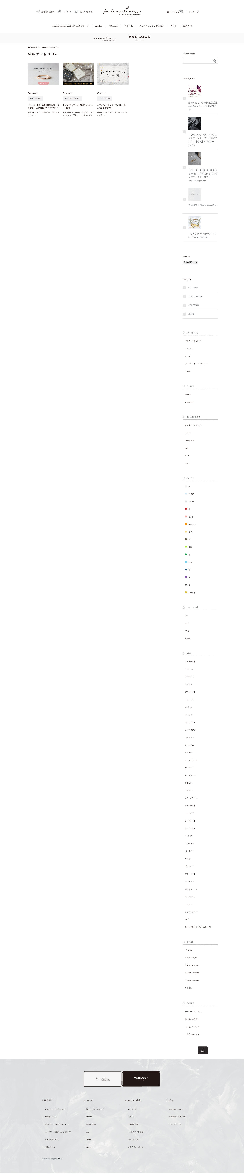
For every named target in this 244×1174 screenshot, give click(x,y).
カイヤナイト (190, 722)
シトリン (188, 783)
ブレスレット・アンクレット (196, 364)
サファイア (189, 768)
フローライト (190, 874)
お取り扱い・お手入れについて (57, 1125)
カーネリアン (190, 730)
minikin (98, 26)
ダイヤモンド (190, 828)
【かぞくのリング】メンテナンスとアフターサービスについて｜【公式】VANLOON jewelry (202, 132)
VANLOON (113, 26)
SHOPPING (193, 305)
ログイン (64, 11)
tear (186, 448)
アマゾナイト (190, 692)
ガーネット (189, 737)
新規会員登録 (45, 11)
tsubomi (188, 433)
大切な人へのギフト (193, 1027)
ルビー (187, 919)
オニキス (188, 715)
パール (187, 859)
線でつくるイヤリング (95, 1110)
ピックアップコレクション (151, 26)
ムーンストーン (191, 889)
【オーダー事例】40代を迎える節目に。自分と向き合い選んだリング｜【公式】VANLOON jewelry (202, 167)
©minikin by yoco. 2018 (52, 1159)
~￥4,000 (188, 950)
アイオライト (190, 662)
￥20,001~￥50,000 (192, 980)
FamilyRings (189, 440)
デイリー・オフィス (193, 1011)
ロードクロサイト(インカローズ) (198, 927)
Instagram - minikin (176, 1110)
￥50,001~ (188, 988)
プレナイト (189, 866)
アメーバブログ (175, 1125)
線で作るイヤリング (193, 425)
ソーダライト (190, 806)
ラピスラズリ (190, 897)
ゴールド (190, 592)
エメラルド (189, 699)
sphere (187, 456)
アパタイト (189, 677)
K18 (186, 616)
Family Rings (91, 1125)
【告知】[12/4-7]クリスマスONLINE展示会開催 (202, 227)
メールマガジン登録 (135, 1133)
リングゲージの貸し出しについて (58, 1133)
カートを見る (175, 11)
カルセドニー (190, 745)
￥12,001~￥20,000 (192, 973)
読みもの (187, 26)
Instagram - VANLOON (177, 1117)
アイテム (128, 26)
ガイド (174, 26)
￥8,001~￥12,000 (191, 965)
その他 (187, 371)
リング (187, 356)
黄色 (188, 532)
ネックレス (189, 348)
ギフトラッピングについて (55, 1110)
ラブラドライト (191, 912)
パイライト (189, 851)
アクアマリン (190, 669)
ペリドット (189, 881)
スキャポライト (191, 798)
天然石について (51, 1117)
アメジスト (189, 684)
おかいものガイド (52, 1140)
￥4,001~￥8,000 (191, 958)
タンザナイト (190, 821)
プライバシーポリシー (136, 1148)
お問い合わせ (83, 11)
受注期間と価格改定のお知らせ (202, 199)
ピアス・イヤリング (193, 341)
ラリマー (188, 904)
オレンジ (190, 524)
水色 (188, 562)
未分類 (191, 314)
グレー (189, 501)
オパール (188, 707)
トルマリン (189, 843)
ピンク (189, 516)
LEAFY (188, 463)
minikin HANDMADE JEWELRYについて (70, 26)
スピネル (188, 790)
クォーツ (188, 752)
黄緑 (188, 547)
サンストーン (190, 775)
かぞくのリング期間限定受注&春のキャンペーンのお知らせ (202, 98)
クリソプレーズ (191, 760)
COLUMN (193, 287)
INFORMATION (195, 296)
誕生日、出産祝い (192, 1019)
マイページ (194, 12)
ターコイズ (189, 813)
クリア (189, 494)
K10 (186, 623)
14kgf (187, 631)
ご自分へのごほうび (193, 1034)
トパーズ (188, 836)
